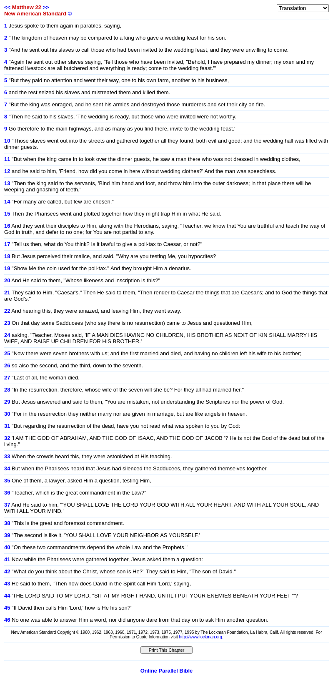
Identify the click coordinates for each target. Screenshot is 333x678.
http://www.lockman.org (200, 637)
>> (46, 7)
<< (7, 7)
